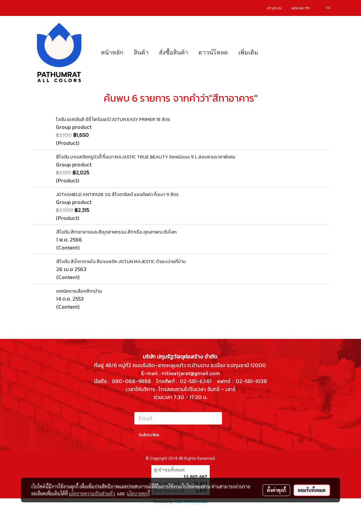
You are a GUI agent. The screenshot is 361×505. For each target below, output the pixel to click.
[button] (269, 52)
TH (325, 8)
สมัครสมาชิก (300, 8)
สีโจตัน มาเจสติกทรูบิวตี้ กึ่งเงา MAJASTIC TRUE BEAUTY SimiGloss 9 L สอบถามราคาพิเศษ (145, 156)
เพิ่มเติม (248, 52)
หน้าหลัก (112, 52)
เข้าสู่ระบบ (274, 8)
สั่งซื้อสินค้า (173, 52)
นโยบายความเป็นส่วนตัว (92, 493)
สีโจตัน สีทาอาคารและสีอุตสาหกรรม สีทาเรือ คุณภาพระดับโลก (116, 232)
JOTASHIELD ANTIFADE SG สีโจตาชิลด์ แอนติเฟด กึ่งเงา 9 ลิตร (117, 194)
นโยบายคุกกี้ (138, 493)
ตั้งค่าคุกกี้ (276, 490)
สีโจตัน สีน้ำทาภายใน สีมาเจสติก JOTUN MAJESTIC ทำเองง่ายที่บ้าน (120, 261)
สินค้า (141, 52)
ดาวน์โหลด (213, 52)
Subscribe (149, 434)
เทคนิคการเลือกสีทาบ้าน (79, 291)
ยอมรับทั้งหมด (312, 490)
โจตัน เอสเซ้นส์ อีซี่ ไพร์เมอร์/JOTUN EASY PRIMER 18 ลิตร (113, 119)
